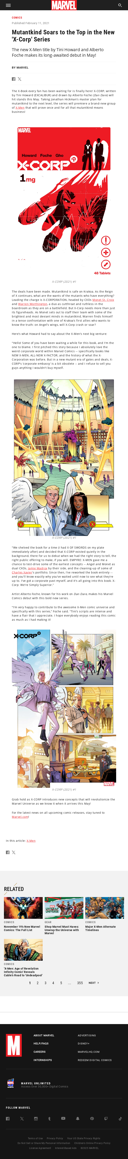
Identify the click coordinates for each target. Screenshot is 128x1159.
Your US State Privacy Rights (83, 1138)
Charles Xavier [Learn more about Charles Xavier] (22, 572)
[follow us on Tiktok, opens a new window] (120, 1119)
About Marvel (44, 1035)
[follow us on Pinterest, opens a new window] (92, 1119)
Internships (43, 1060)
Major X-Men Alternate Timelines (100, 928)
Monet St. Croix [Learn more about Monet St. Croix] (103, 300)
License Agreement (40, 1148)
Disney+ (83, 1043)
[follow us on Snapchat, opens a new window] (78, 1119)
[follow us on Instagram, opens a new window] (36, 1119)
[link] (23, 915)
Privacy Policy (55, 1138)
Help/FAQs (41, 1043)
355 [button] (80, 983)
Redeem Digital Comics (95, 1060)
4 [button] (53, 983)
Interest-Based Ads (66, 1148)
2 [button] (38, 983)
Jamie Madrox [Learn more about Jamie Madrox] (37, 568)
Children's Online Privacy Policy (92, 1143)
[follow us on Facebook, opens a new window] (7, 1119)
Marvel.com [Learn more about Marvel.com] (20, 817)
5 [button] (61, 983)
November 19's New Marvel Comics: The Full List (22, 928)
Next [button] (92, 982)
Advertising (87, 1035)
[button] (7, 5)
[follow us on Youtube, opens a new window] (63, 1119)
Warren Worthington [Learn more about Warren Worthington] (32, 304)
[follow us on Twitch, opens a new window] (106, 1119)
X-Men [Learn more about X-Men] (20, 107)
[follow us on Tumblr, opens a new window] (49, 1119)
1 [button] (30, 983)
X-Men (31, 841)
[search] (120, 6)
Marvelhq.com (89, 1051)
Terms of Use (35, 1138)
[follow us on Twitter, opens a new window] (22, 1119)
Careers (40, 1051)
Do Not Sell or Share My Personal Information (44, 1143)
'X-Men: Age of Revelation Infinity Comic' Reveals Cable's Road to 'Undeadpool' (23, 972)
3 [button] (46, 983)
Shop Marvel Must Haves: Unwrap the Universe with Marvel (62, 930)
